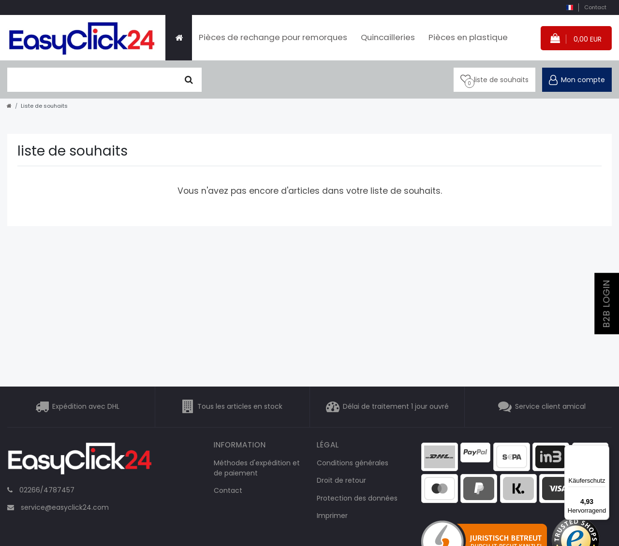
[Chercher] (189, 80)
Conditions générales (352, 463)
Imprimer (332, 515)
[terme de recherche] (92, 80)
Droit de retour (341, 480)
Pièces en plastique (468, 37)
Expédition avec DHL (85, 406)
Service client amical (550, 406)
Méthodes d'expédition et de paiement (257, 468)
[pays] (569, 7)
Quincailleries (388, 37)
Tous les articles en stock (239, 406)
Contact (595, 7)
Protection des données (357, 498)
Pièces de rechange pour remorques (273, 37)
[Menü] (603, 451)
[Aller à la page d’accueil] (9, 106)
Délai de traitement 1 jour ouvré (396, 406)
